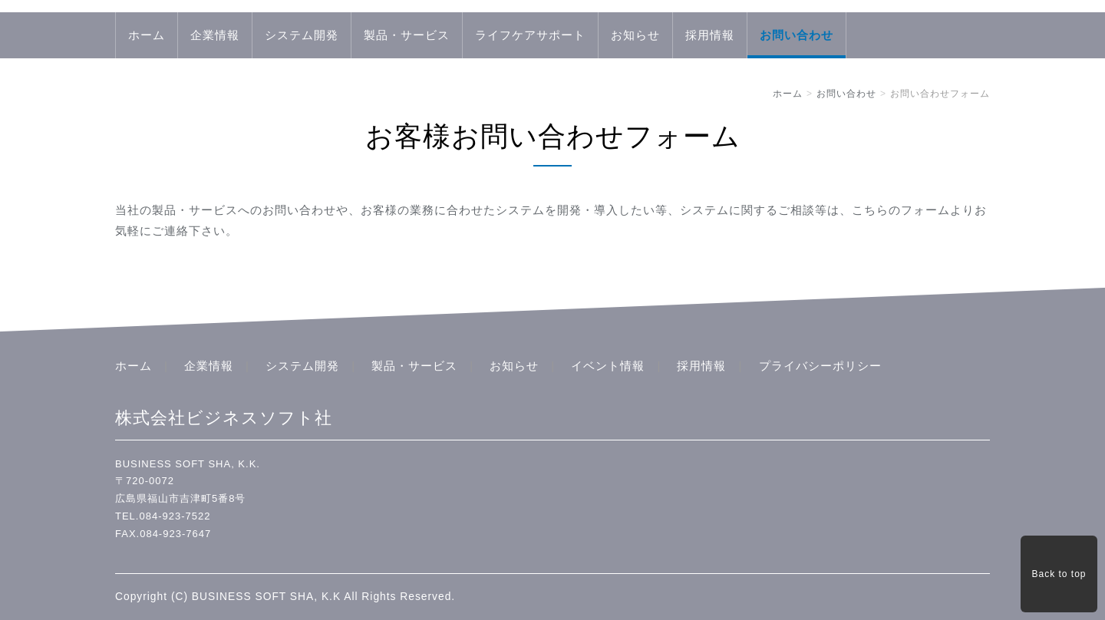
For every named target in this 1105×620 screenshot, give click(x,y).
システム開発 (301, 34)
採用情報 (709, 34)
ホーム (146, 34)
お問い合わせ (796, 34)
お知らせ (635, 34)
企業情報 (214, 34)
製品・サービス (407, 34)
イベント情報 (608, 365)
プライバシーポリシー (820, 365)
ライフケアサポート (530, 34)
